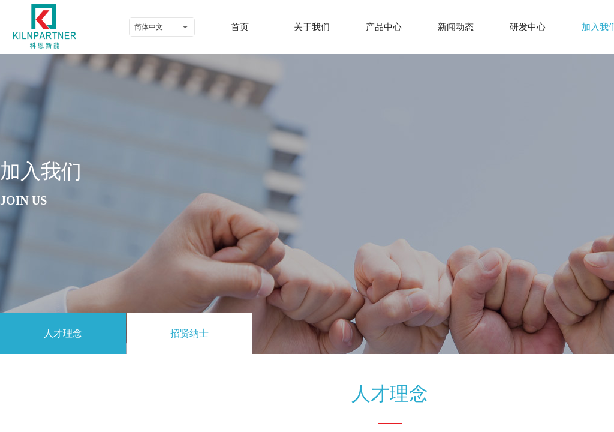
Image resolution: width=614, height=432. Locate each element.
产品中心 (384, 27)
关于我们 (312, 27)
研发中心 (528, 27)
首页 (240, 27)
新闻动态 (456, 27)
